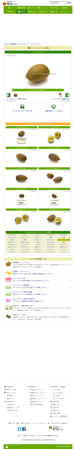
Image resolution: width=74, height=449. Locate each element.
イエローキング (51, 235)
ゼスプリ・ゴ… (12, 247)
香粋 (51, 237)
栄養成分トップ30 (13, 407)
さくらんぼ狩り (58, 392)
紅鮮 (64, 237)
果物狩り (10, 11)
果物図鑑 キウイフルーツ (21, 262)
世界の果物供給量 (36, 404)
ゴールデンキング (11, 101)
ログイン (64, 11)
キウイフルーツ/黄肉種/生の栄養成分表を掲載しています (28, 301)
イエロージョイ (12, 237)
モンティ (38, 251)
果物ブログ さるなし (20, 314)
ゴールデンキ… (51, 240)
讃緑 (64, 242)
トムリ (12, 249)
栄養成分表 (54, 8)
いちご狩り (56, 390)
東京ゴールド (63, 247)
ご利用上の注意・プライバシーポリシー (32, 423)
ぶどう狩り (56, 395)
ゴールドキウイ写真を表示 (60, 99)
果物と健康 (55, 413)
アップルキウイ (12, 235)
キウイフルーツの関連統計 (21, 285)
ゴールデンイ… (38, 240)
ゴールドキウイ (65, 101)
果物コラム (32, 11)
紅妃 (12, 240)
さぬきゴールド (25, 242)
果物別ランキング (36, 395)
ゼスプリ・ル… (25, 247)
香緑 (25, 240)
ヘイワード (12, 251)
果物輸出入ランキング (37, 392)
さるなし (38, 242)
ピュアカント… (38, 249)
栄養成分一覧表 (12, 410)
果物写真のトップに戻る (53, 111)
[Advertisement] (37, 28)
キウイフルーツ (23, 44)
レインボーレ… (51, 251)
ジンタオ (38, 244)
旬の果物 (10, 395)
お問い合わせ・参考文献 (57, 423)
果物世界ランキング (37, 401)
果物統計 (64, 8)
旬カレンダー (43, 8)
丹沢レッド (38, 247)
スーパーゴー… (64, 244)
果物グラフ (10, 398)
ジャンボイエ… (12, 244)
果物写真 (21, 11)
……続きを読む (37, 267)
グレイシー (38, 237)
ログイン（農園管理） (59, 416)
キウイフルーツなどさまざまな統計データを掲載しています (29, 287)
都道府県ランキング (37, 398)
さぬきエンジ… (12, 242)
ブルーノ (63, 249)
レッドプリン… (64, 251)
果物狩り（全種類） (58, 387)
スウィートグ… (51, 244)
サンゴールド (50, 242)
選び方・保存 (32, 8)
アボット (25, 235)
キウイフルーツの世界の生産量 (22, 292)
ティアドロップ (51, 247)
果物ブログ (43, 11)
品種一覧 (53, 11)
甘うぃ (38, 235)
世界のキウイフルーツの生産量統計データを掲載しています (29, 294)
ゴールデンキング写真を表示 (16, 99)
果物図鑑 (21, 8)
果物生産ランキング (37, 390)
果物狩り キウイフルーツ (21, 271)
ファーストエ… (51, 249)
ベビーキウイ (25, 251)
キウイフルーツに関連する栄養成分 (24, 299)
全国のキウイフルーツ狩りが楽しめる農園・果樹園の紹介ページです (32, 274)
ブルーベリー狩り (59, 398)
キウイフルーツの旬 (19, 278)
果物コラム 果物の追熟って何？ (23, 305)
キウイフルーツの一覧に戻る (22, 111)
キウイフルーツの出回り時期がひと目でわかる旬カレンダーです (31, 280)
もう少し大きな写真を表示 (38, 90)
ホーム (11, 8)
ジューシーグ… (25, 244)
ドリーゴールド (25, 249)
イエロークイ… (64, 235)
